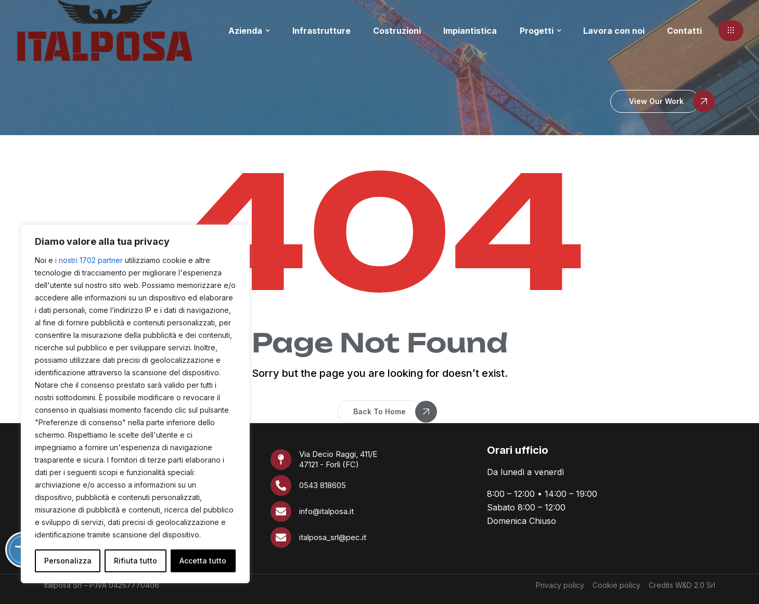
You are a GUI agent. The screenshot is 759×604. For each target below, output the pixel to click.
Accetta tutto (202, 560)
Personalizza (68, 560)
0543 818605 (322, 485)
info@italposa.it (326, 511)
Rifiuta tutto (135, 560)
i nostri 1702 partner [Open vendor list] (89, 260)
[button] (730, 30)
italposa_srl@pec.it (332, 537)
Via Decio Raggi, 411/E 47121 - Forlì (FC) (338, 459)
